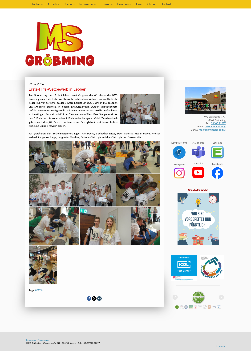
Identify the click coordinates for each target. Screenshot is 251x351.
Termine (107, 4)
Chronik (152, 4)
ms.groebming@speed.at (212, 129)
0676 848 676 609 (215, 126)
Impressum (31, 340)
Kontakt (166, 4)
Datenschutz (43, 340)
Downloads (124, 4)
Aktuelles (53, 4)
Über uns (69, 4)
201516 (39, 290)
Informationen (88, 4)
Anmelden (220, 346)
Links (139, 4)
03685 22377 (218, 123)
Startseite (36, 4)
